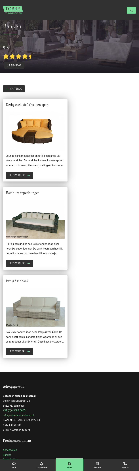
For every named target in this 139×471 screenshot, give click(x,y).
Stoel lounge (10, 410)
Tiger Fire (8, 438)
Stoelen (7, 419)
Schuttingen (10, 400)
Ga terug (14, 89)
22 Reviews (14, 65)
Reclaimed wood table (15, 390)
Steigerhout (9, 405)
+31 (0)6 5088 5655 (14, 322)
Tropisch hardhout (13, 429)
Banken (7, 366)
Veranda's (8, 434)
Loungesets (9, 381)
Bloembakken (10, 371)
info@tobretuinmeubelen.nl (18, 327)
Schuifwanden (11, 395)
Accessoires (10, 361)
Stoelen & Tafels (12, 414)
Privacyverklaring (87, 449)
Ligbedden (9, 376)
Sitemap (99, 449)
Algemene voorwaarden (68, 449)
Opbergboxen (10, 386)
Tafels (6, 424)
